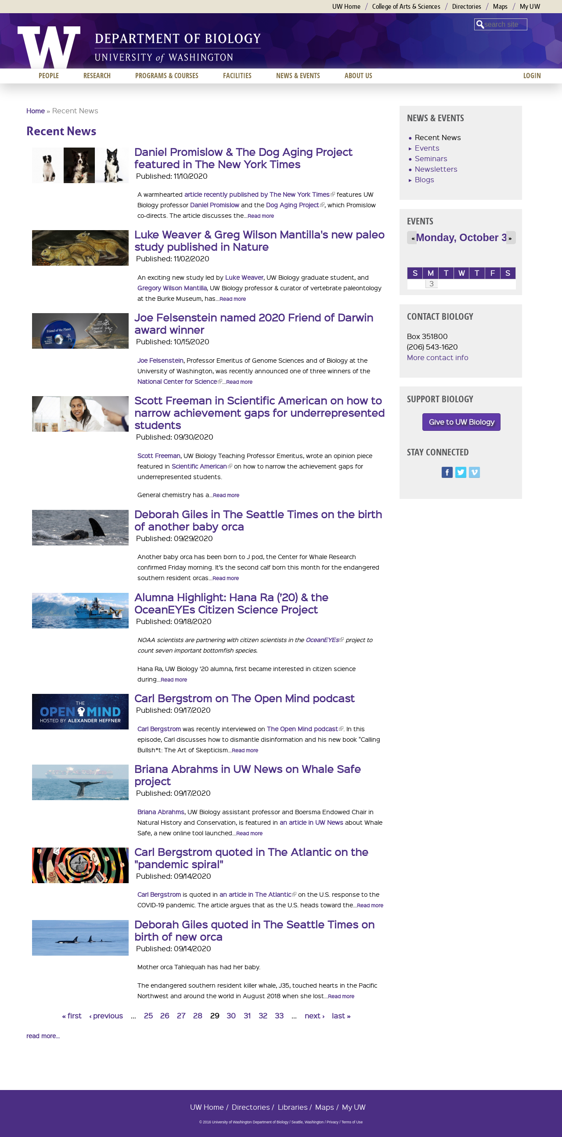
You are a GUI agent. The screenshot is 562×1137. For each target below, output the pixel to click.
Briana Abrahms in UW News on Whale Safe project (247, 775)
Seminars (431, 158)
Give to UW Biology (461, 421)
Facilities (237, 75)
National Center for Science (179, 381)
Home (35, 110)
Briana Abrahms (160, 812)
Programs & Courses (166, 75)
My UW (530, 6)
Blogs (424, 179)
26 (164, 1015)
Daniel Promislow (214, 205)
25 (148, 1015)
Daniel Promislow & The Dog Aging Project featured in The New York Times (243, 157)
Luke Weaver (244, 277)
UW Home (346, 6)
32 (263, 1015)
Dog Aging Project (295, 205)
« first (72, 1015)
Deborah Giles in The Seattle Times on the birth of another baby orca (258, 520)
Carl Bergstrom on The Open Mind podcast (244, 698)
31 (247, 1015)
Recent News (438, 137)
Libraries (293, 1107)
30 (231, 1015)
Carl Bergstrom (159, 729)
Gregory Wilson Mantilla (172, 288)
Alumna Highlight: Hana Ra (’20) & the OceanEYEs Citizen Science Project (231, 603)
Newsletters (436, 168)
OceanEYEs (325, 639)
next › (314, 1015)
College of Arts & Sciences (406, 6)
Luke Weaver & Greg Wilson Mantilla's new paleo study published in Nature (259, 240)
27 (181, 1015)
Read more (261, 216)
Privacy (333, 1122)
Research (97, 75)
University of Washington (49, 47)
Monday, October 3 (461, 237)
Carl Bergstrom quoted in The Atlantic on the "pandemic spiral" (251, 858)
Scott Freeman (158, 455)
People (49, 75)
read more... (43, 1036)
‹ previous (106, 1015)
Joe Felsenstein (160, 360)
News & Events (298, 75)
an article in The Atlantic (258, 894)
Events (427, 147)
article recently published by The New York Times (259, 194)
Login (532, 75)
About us (358, 75)
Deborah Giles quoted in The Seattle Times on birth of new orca (254, 930)
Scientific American (202, 466)
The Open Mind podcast (305, 729)
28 (197, 1015)
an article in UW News (311, 822)
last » (341, 1015)
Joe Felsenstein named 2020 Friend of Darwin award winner (253, 323)
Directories (466, 6)
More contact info (437, 357)
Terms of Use (352, 1122)
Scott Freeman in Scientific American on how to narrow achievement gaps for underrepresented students (259, 412)
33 (279, 1015)
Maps (500, 6)
